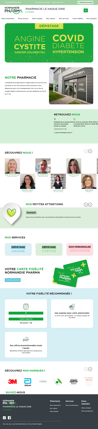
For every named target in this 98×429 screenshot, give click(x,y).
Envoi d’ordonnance (72, 405)
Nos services (64, 18)
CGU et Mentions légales (35, 424)
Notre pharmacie (7, 18)
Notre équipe (37, 18)
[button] (47, 60)
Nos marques (92, 18)
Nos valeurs (50, 18)
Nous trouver (23, 18)
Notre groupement (87, 411)
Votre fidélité (78, 18)
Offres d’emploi (86, 408)
